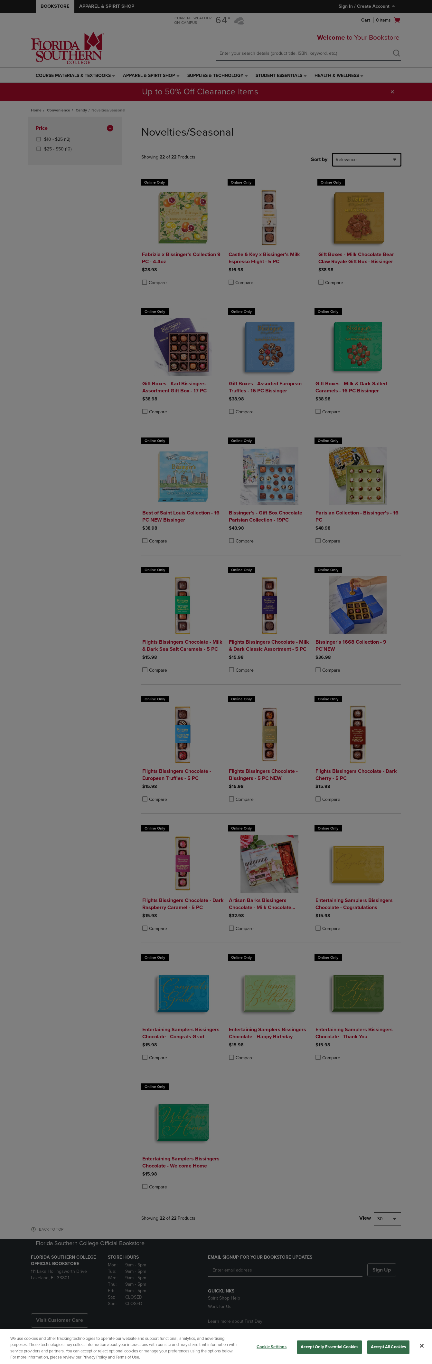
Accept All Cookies (388, 1347)
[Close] (422, 1346)
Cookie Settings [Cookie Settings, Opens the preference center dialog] (271, 1347)
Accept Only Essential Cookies (329, 1347)
